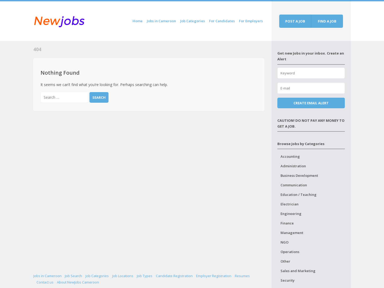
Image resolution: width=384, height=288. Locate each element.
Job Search (73, 275)
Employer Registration (213, 275)
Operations (290, 251)
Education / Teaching (299, 194)
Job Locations (122, 275)
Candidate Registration (174, 275)
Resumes (242, 275)
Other (285, 261)
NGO (284, 242)
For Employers (251, 21)
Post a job (295, 21)
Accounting (290, 156)
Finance (287, 223)
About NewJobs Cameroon (78, 282)
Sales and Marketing (298, 270)
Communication (294, 185)
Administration (293, 166)
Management (292, 232)
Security (288, 280)
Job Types (144, 275)
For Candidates (222, 21)
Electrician (290, 204)
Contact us (45, 282)
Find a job (327, 21)
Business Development (299, 175)
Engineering (291, 213)
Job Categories (192, 21)
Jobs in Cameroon (161, 21)
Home (138, 21)
